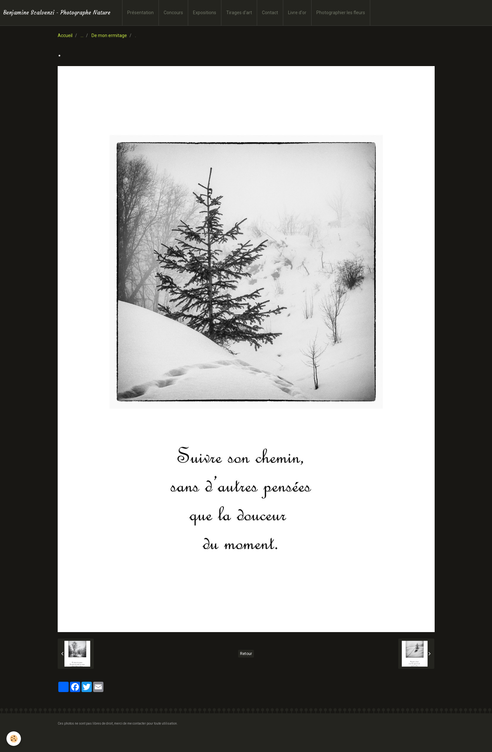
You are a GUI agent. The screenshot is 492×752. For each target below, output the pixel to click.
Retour (246, 653)
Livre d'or (297, 12)
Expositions (204, 12)
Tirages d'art (239, 12)
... (82, 35)
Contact (270, 12)
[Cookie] (13, 738)
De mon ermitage (109, 35)
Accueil (65, 35)
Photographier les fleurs (340, 12)
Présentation (140, 12)
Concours (173, 12)
